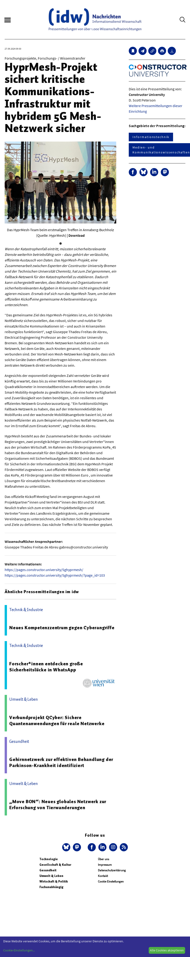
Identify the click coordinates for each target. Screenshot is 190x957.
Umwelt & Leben (51, 876)
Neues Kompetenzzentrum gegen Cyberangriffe (62, 627)
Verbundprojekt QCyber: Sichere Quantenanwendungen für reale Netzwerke (56, 720)
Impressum (105, 865)
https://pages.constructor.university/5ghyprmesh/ (44, 569)
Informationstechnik (150, 137)
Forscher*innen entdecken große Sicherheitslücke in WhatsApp (46, 666)
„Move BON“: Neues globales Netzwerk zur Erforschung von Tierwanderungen (57, 804)
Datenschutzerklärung (112, 870)
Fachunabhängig (51, 887)
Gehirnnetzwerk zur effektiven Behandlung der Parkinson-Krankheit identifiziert (61, 762)
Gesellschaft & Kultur (55, 864)
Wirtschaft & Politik (53, 881)
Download (76, 235)
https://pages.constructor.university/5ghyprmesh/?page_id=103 (55, 575)
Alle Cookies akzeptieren (167, 950)
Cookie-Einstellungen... (19, 950)
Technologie (48, 859)
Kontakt (103, 876)
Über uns (103, 859)
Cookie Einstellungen (111, 881)
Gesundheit (47, 870)
